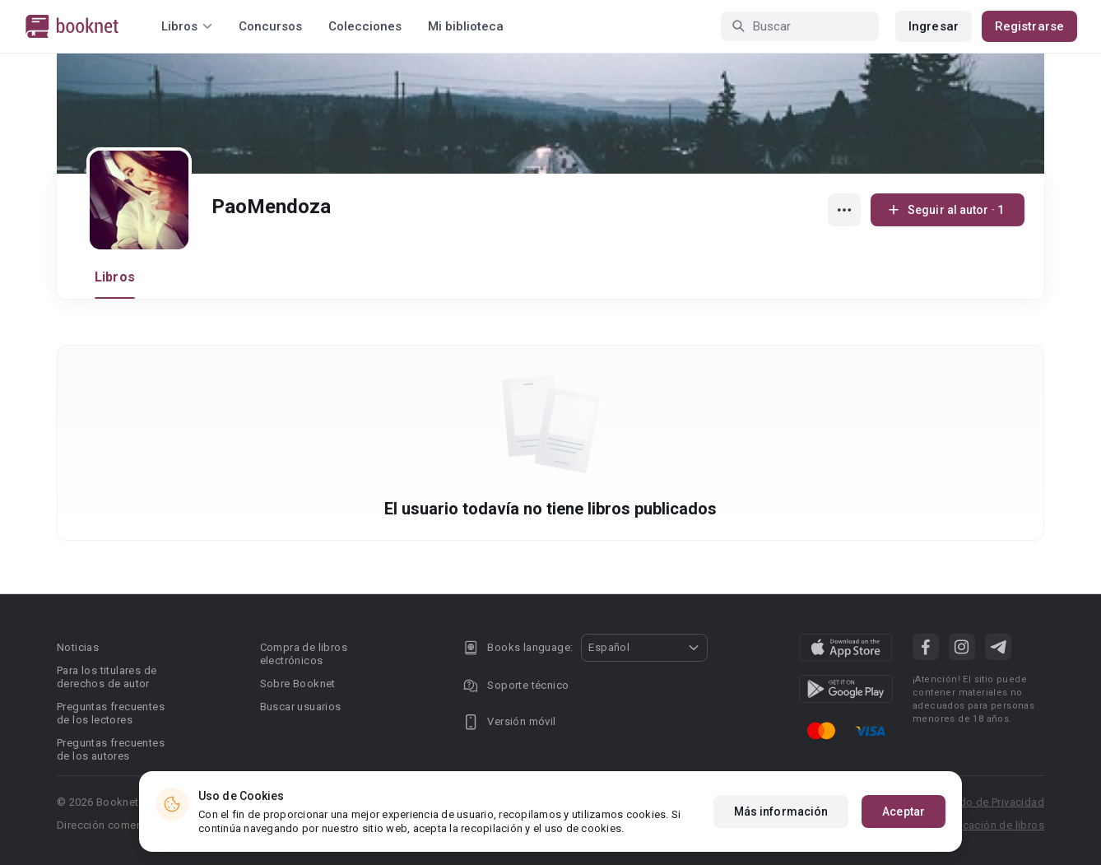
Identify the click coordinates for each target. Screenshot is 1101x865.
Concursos (270, 26)
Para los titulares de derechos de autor (106, 677)
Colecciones (365, 26)
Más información (781, 811)
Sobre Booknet (298, 683)
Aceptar (903, 811)
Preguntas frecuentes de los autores (111, 749)
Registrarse (1029, 26)
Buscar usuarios (300, 706)
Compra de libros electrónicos (303, 654)
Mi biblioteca (466, 26)
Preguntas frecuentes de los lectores (111, 713)
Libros (115, 277)
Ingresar (933, 26)
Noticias (78, 647)
